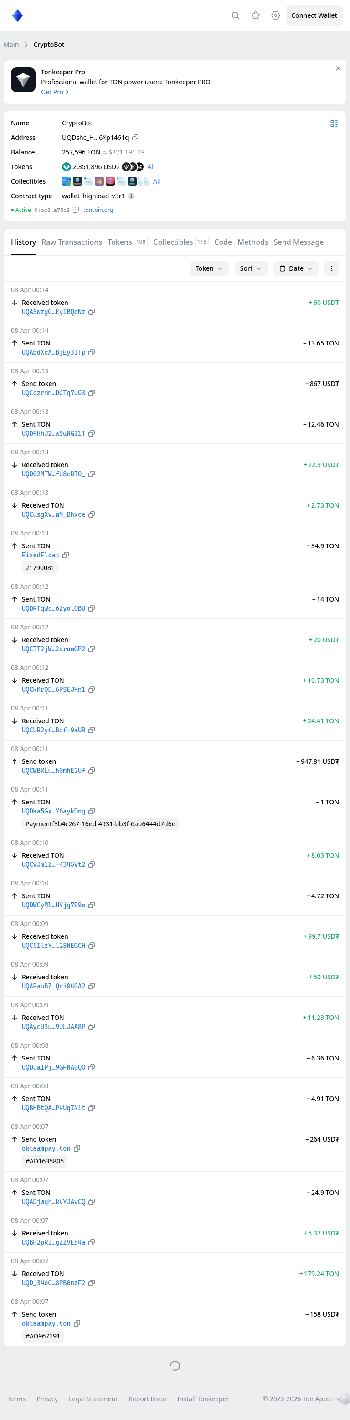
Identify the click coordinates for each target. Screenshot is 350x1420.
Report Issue (147, 1398)
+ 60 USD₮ (324, 302)
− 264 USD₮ (322, 1139)
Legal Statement (93, 1398)
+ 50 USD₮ (324, 976)
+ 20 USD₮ (324, 639)
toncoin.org (98, 210)
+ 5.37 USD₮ (321, 1233)
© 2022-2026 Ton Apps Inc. (303, 1398)
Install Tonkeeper (203, 1398)
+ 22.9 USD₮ (321, 464)
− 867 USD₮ (322, 383)
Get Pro (56, 91)
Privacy (47, 1398)
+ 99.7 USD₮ (321, 936)
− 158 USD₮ (322, 1314)
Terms (16, 1398)
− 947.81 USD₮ (317, 761)
